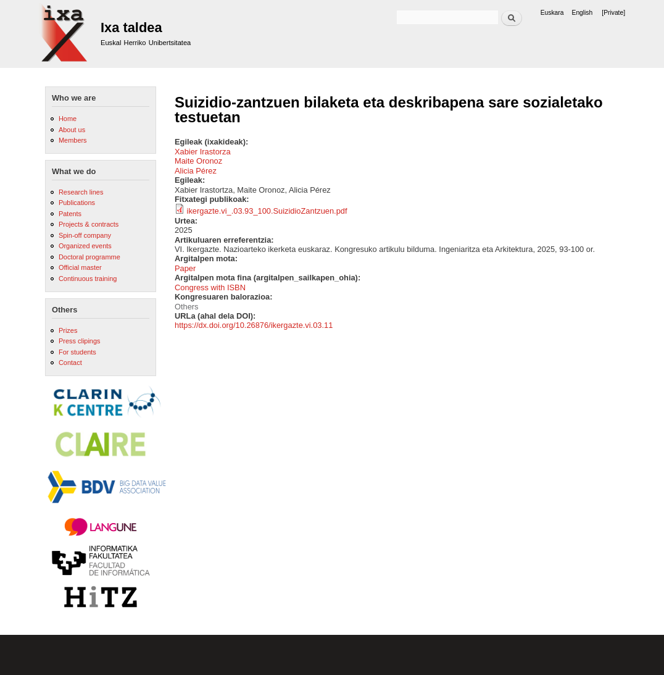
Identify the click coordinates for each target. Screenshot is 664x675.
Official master (80, 267)
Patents (70, 213)
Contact (70, 362)
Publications (77, 202)
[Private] (613, 12)
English (582, 12)
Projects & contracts (88, 224)
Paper (185, 268)
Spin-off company (85, 235)
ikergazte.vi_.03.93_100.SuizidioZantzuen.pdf (267, 211)
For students (77, 352)
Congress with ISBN (210, 287)
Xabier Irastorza (203, 151)
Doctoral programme (89, 257)
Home (68, 118)
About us (72, 129)
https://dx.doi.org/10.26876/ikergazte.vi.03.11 (254, 325)
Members (73, 140)
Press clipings (80, 341)
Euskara (552, 12)
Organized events (85, 245)
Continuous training (88, 278)
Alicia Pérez (196, 170)
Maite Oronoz (198, 161)
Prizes (68, 330)
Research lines (81, 192)
